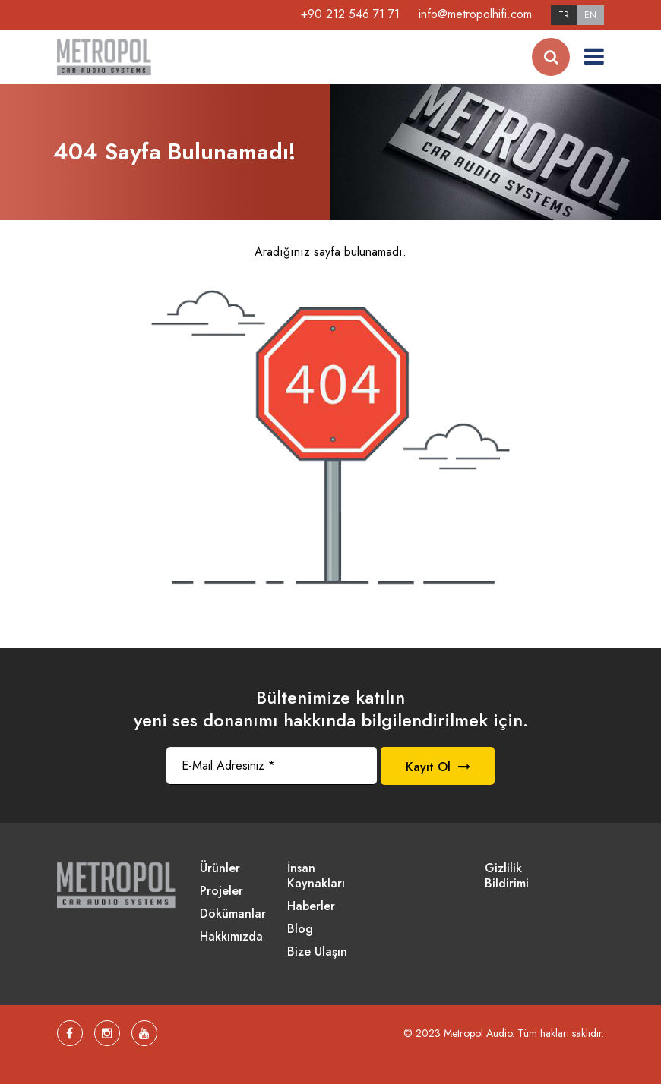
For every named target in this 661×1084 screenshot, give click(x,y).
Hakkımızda (231, 937)
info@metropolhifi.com (475, 14)
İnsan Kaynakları (316, 876)
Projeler (221, 892)
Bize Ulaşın (317, 952)
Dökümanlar (233, 914)
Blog (300, 929)
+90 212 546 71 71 (350, 14)
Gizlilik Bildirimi (507, 876)
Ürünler (220, 869)
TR (563, 15)
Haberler (311, 907)
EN (590, 15)
